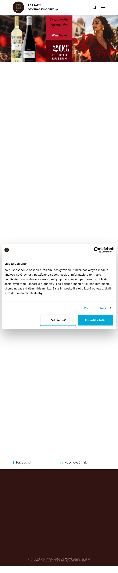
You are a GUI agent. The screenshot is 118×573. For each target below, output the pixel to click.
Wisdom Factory (78, 561)
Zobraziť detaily (95, 308)
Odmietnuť (58, 320)
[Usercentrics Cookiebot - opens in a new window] (97, 250)
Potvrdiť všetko (95, 320)
